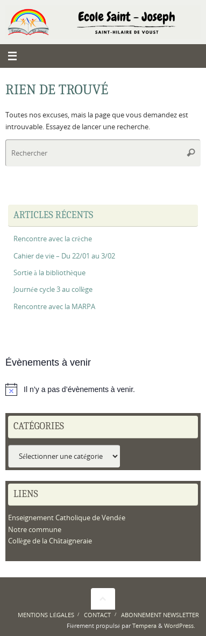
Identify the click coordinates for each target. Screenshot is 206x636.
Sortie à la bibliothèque (49, 272)
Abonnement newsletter (160, 615)
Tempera (144, 625)
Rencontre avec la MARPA (54, 306)
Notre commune (34, 529)
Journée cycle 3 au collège (53, 289)
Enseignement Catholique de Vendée (66, 517)
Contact (97, 615)
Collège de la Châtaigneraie (50, 541)
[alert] (103, 389)
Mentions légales (46, 615)
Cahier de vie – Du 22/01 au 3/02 (64, 256)
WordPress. (179, 625)
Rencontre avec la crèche (52, 238)
